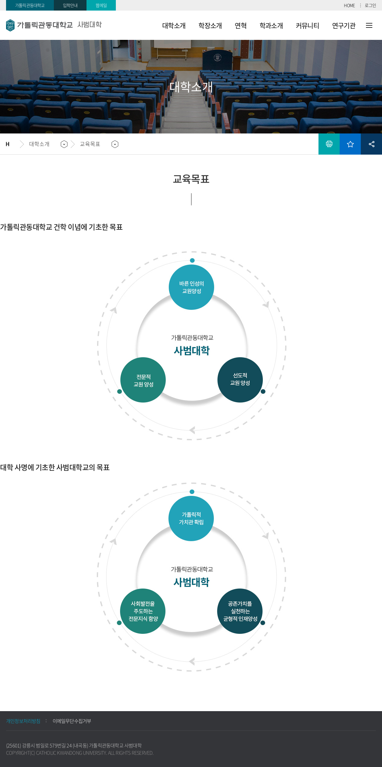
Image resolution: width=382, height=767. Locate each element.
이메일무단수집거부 (72, 720)
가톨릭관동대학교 (30, 5)
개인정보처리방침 (23, 720)
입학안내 (70, 5)
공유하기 (371, 144)
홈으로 (13, 144)
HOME (349, 5)
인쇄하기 (329, 144)
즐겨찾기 (350, 144)
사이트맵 (369, 25)
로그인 (370, 5)
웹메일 (101, 5)
